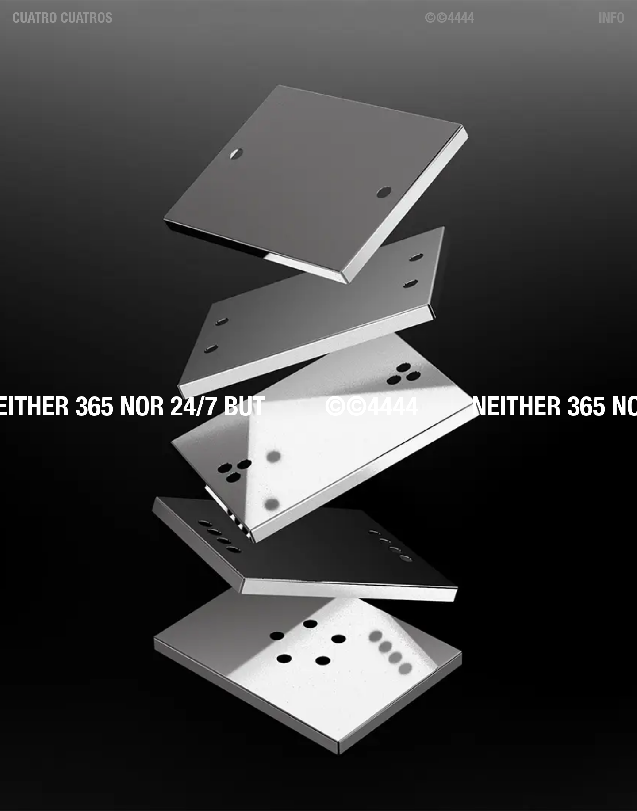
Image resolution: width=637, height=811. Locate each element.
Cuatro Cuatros (62, 17)
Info (612, 17)
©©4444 (449, 17)
